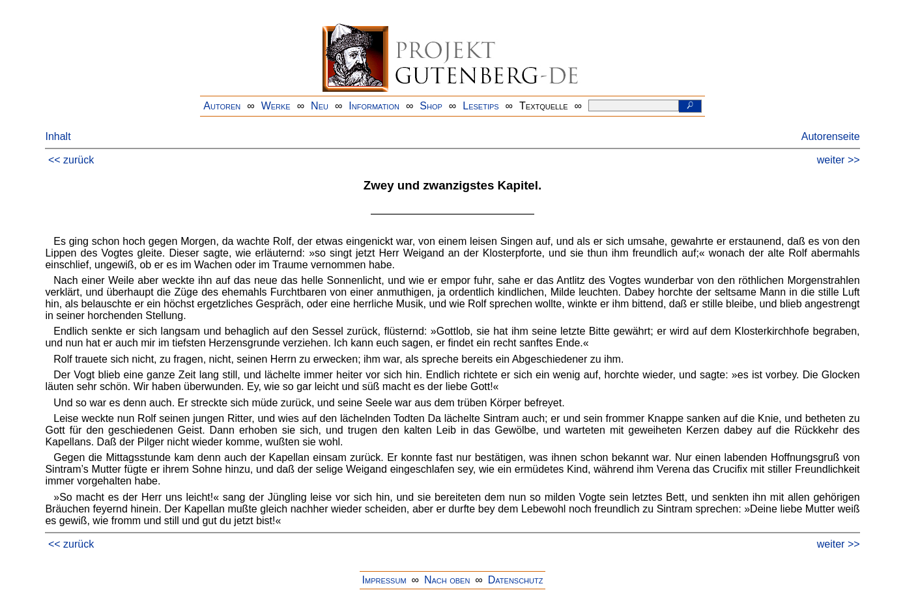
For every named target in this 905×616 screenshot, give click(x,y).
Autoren (221, 105)
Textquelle (543, 105)
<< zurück (71, 159)
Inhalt (57, 136)
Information (374, 105)
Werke (276, 105)
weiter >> (838, 159)
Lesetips (480, 105)
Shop (431, 105)
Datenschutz (515, 579)
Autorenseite (830, 136)
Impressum (384, 579)
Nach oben (447, 579)
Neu (319, 105)
